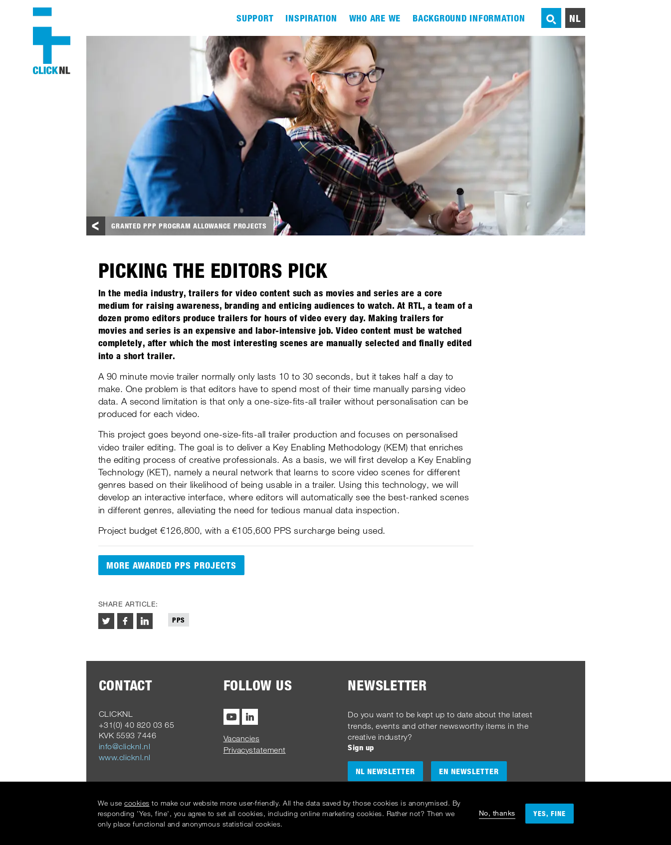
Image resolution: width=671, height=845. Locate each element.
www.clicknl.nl (125, 757)
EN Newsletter (469, 771)
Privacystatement (255, 749)
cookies (137, 803)
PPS (178, 620)
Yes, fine (549, 813)
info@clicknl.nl (125, 746)
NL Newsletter (385, 771)
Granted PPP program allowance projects (189, 225)
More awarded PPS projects (171, 565)
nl (575, 18)
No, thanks (497, 813)
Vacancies (242, 738)
